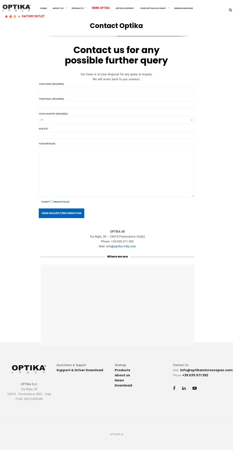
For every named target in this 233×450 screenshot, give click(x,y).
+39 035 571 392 (195, 375)
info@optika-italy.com (121, 246)
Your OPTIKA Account (153, 8)
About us (58, 8)
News (119, 380)
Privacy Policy (61, 202)
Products (78, 8)
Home (43, 8)
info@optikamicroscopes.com (206, 370)
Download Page (183, 8)
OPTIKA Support (125, 8)
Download (123, 385)
